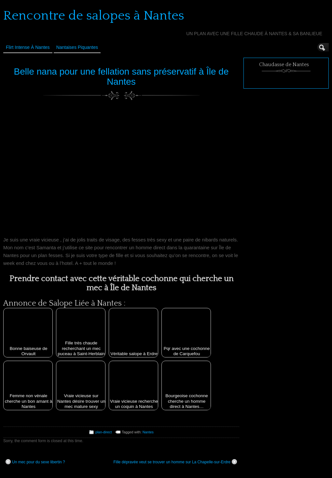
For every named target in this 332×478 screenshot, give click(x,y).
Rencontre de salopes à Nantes (93, 15)
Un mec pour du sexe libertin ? (35, 461)
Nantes (148, 432)
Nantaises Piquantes (77, 47)
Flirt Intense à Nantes (28, 47)
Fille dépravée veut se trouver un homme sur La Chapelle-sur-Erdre (175, 461)
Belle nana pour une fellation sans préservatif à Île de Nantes (121, 76)
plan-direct (103, 432)
